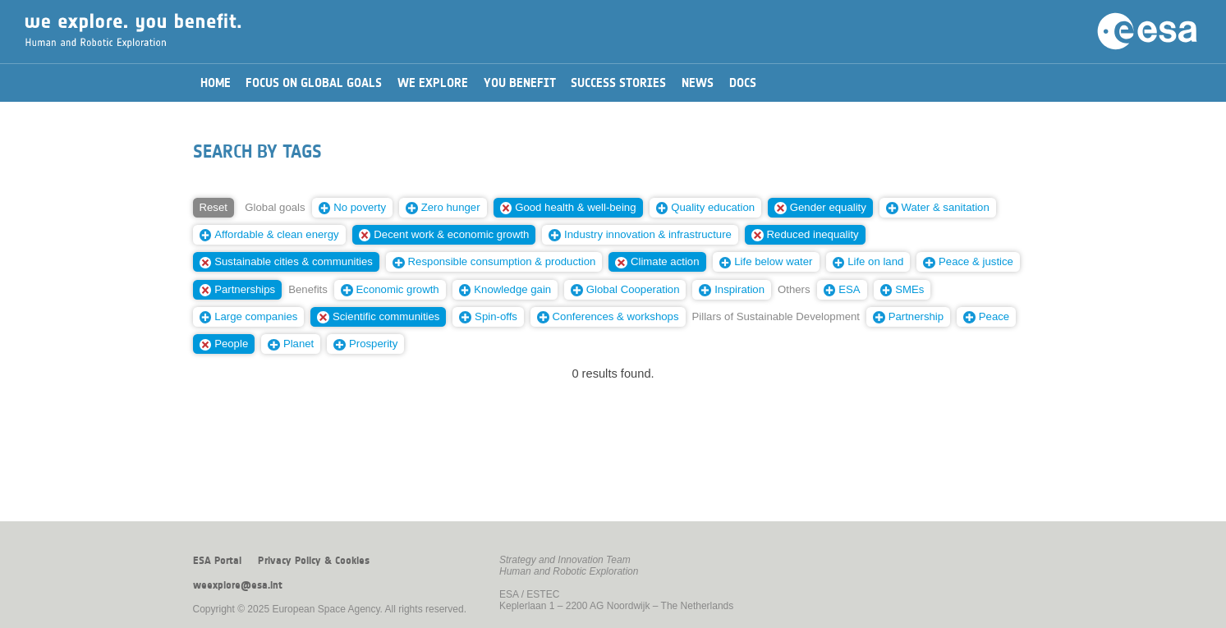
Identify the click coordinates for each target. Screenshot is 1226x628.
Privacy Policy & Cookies (314, 560)
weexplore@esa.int (237, 585)
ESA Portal (217, 560)
